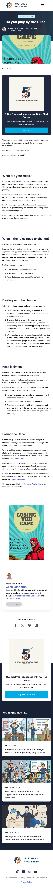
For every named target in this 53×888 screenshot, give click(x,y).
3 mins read (16, 31)
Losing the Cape (17, 458)
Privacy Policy (26, 882)
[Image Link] (4, 29)
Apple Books (37, 484)
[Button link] (26, 16)
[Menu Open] (42, 5)
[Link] (16, 625)
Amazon (27, 484)
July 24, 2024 (32, 28)
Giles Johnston (16, 28)
